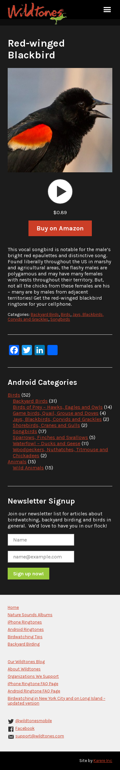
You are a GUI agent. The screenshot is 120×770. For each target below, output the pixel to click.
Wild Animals (28, 468)
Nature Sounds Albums (30, 614)
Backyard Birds (45, 314)
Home (13, 607)
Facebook (25, 728)
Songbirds (60, 319)
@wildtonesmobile (33, 720)
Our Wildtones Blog (26, 661)
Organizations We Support (33, 676)
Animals (17, 462)
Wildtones (38, 14)
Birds (65, 314)
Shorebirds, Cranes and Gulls (46, 425)
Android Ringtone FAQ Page (34, 691)
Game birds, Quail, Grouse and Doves (56, 413)
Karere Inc (102, 760)
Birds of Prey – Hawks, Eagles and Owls (58, 407)
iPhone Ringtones (25, 622)
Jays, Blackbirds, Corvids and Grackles (57, 419)
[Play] (60, 191)
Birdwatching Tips (25, 636)
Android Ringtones (26, 629)
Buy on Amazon (60, 228)
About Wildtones (24, 669)
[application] (60, 191)
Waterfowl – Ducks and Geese (46, 443)
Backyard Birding (24, 644)
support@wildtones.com (39, 736)
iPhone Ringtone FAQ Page (33, 683)
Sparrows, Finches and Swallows (50, 437)
